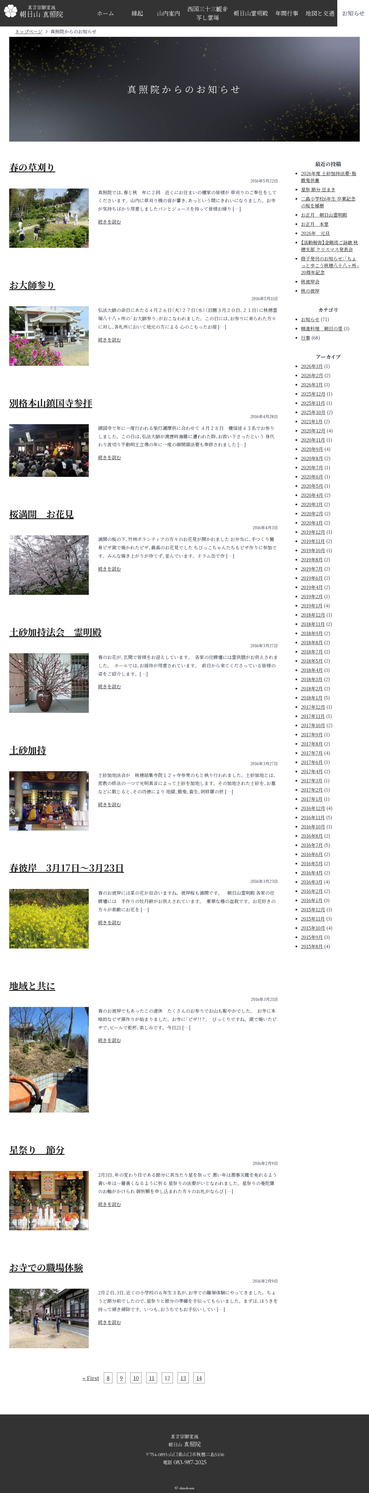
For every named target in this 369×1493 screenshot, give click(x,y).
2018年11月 (313, 624)
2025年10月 (313, 412)
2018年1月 (312, 697)
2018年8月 (312, 642)
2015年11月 (313, 918)
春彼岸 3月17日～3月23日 (66, 867)
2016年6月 (312, 854)
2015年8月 (312, 946)
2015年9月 (312, 937)
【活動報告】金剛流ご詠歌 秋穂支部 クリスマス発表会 (329, 246)
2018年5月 (312, 661)
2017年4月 (312, 771)
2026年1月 (312, 384)
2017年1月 (312, 799)
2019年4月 (312, 587)
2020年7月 (312, 467)
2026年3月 (312, 366)
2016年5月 (312, 863)
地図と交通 (320, 13)
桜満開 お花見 (41, 513)
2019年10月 (313, 550)
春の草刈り (32, 167)
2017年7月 (312, 753)
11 (151, 1378)
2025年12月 (313, 394)
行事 (305, 337)
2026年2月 (312, 375)
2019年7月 (312, 568)
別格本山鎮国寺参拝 (50, 402)
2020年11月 (313, 440)
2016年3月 (312, 882)
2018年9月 (312, 633)
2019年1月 (312, 605)
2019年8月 (312, 559)
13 (183, 1378)
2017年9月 (312, 734)
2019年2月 (312, 596)
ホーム (105, 13)
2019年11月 (313, 541)
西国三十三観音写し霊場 (207, 13)
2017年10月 (313, 725)
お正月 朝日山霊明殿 (324, 215)
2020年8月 (312, 458)
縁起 (137, 13)
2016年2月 (312, 891)
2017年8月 (312, 743)
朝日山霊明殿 (251, 13)
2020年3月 (312, 504)
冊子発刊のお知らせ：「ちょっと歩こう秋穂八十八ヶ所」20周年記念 (330, 265)
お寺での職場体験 (46, 1267)
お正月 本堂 (315, 224)
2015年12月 (313, 909)
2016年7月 (312, 845)
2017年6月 (312, 762)
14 (199, 1378)
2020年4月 (312, 495)
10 (136, 1378)
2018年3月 (312, 679)
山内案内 (168, 13)
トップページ (28, 31)
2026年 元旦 (315, 233)
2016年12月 (313, 808)
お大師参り (32, 284)
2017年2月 (312, 790)
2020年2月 (312, 513)
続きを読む (109, 221)
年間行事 (286, 13)
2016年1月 (312, 900)
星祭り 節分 (37, 1149)
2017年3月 (312, 780)
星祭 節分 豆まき (318, 189)
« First (90, 1378)
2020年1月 (312, 522)
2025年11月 (313, 403)
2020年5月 (312, 486)
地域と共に (32, 985)
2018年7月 (312, 651)
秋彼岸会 (310, 281)
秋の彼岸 (310, 290)
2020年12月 (313, 430)
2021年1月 (312, 421)
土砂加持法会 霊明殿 (55, 631)
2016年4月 (312, 872)
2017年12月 (313, 707)
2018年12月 (313, 615)
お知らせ (353, 13)
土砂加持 (27, 749)
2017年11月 (313, 716)
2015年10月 (313, 928)
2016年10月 (313, 826)
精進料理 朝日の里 (321, 328)
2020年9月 (312, 449)
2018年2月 (312, 688)
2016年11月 (313, 817)
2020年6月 (312, 476)
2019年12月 (313, 532)
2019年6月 (312, 578)
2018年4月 (312, 670)
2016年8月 (312, 836)
